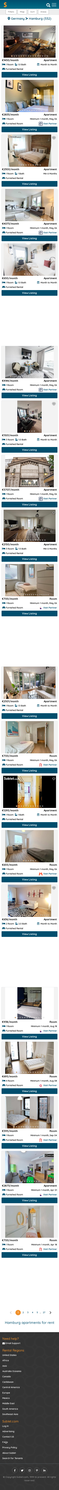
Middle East (8, 1403)
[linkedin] (44, 1470)
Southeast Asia (10, 1414)
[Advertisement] (29, 321)
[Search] (48, 5)
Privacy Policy (9, 1447)
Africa (5, 1360)
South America (10, 1408)
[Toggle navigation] (54, 5)
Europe (6, 1392)
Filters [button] (11, 11)
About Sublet (9, 1453)
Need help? (10, 1339)
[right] (50, 1312)
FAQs (5, 1442)
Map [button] (22, 11)
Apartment (50, 60)
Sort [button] (32, 11)
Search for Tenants (12, 1458)
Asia (4, 1365)
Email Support (11, 1343)
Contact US (8, 1436)
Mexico (6, 1398)
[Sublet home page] (5, 4)
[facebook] (14, 1470)
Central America (11, 1387)
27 (44, 1312)
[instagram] (29, 1470)
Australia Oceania (11, 1371)
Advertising (8, 1431)
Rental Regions (13, 1350)
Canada (6, 1376)
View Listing (29, 74)
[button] (43, 11)
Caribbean (8, 1382)
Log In (5, 1426)
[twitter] (22, 1470)
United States (9, 1355)
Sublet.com (10, 1421)
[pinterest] (37, 1470)
